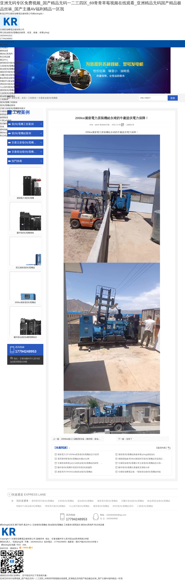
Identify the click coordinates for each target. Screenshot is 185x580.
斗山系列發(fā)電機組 (9, 87)
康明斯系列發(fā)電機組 (10, 63)
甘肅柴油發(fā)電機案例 (10, 111)
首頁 (24, 98)
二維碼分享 (129, 125)
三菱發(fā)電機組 (145, 506)
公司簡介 (4, 47)
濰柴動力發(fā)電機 (25, 198)
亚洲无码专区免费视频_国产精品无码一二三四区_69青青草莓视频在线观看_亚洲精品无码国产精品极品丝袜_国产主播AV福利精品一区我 (61, 578)
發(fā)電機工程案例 (8, 102)
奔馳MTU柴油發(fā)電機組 (12, 81)
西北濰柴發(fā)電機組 (25, 267)
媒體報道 (4, 117)
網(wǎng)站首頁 (7, 41)
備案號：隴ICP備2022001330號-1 (83, 542)
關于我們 (4, 44)
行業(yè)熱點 (6, 120)
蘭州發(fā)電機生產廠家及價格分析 (134, 467)
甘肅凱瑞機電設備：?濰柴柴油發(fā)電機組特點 (139, 472)
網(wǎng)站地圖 (8, 545)
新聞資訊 (4, 114)
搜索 (172, 98)
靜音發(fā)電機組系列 (123, 506)
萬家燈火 (14, 548)
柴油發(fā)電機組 (7, 69)
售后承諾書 (5, 57)
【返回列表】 (161, 448)
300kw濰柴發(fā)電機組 (25, 302)
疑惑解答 (4, 123)
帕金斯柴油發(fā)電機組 (10, 78)
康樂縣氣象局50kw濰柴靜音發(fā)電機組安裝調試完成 (141, 459)
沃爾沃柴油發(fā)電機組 (10, 75)
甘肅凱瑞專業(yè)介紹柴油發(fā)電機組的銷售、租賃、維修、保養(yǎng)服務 (81, 463)
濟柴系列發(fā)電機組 (9, 84)
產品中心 (4, 60)
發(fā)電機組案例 (7, 105)
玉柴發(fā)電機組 (7, 66)
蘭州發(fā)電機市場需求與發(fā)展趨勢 (75, 467)
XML (24, 545)
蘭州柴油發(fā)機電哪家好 (25, 337)
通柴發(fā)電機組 (7, 90)
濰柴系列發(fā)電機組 (9, 72)
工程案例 (4, 99)
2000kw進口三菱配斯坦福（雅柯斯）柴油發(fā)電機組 (85, 439)
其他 (2, 126)
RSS (19, 545)
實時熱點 (4, 129)
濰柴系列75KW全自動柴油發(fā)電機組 (75, 472)
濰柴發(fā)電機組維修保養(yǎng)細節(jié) (136, 454)
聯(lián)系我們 (6, 54)
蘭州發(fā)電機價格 (25, 233)
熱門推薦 (17, 161)
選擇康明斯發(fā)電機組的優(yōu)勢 (73, 459)
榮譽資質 (4, 51)
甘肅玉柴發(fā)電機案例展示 (12, 108)
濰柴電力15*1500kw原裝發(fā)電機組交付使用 (78, 454)
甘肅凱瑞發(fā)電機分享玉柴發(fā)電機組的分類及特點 (141, 463)
